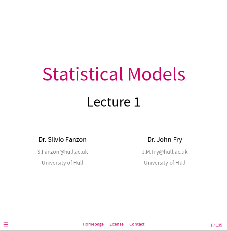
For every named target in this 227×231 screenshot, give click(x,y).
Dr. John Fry (164, 139)
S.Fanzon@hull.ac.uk (62, 152)
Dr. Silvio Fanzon (62, 139)
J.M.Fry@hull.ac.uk (164, 152)
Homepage (93, 224)
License (116, 224)
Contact (136, 224)
